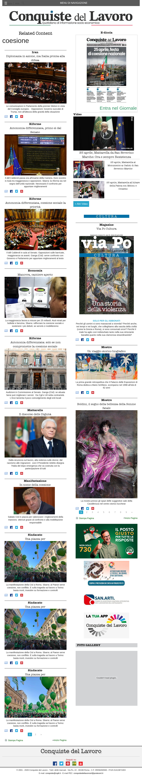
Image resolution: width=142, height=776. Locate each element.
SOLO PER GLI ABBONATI (106, 321)
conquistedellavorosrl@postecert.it (88, 773)
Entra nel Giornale (118, 108)
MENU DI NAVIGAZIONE (73, 3)
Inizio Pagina (59, 740)
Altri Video (81, 204)
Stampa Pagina (14, 740)
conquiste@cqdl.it (53, 773)
